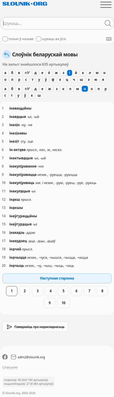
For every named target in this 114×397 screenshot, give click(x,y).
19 (4, 257)
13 (4, 207)
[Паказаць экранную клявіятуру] (109, 39)
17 (4, 241)
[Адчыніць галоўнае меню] (106, 4)
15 (4, 224)
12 (4, 199)
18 (4, 249)
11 (4, 191)
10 (4, 182)
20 (4, 265)
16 (4, 232)
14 (4, 216)
